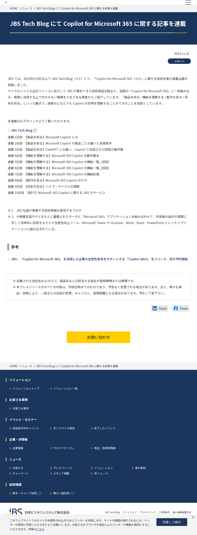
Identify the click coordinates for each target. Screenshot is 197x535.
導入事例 (140, 477)
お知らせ (179, 70)
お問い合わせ (98, 346)
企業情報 (18, 457)
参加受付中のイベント (26, 437)
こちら (40, 529)
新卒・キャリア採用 (25, 502)
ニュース (27, 17)
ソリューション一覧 (65, 397)
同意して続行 (172, 522)
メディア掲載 (61, 482)
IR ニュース (101, 482)
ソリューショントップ (26, 397)
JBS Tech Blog (22, 139)
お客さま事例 (21, 417)
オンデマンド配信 (64, 437)
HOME (14, 17)
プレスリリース (62, 477)
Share (163, 317)
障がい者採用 (61, 502)
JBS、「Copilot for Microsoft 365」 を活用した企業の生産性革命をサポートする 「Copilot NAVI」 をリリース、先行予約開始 (99, 267)
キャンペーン (20, 482)
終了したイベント (105, 437)
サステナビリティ (64, 457)
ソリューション (103, 477)
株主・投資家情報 (105, 457)
